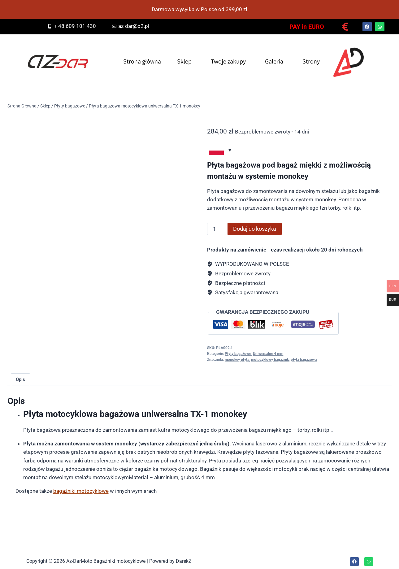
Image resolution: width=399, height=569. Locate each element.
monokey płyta (237, 359)
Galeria (274, 61)
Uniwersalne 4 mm (268, 354)
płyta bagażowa (304, 359)
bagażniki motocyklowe (81, 491)
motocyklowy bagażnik (270, 359)
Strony (311, 61)
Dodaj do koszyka (254, 228)
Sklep (184, 61)
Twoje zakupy (228, 61)
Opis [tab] (20, 379)
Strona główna (142, 61)
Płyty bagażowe (238, 354)
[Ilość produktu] (216, 229)
